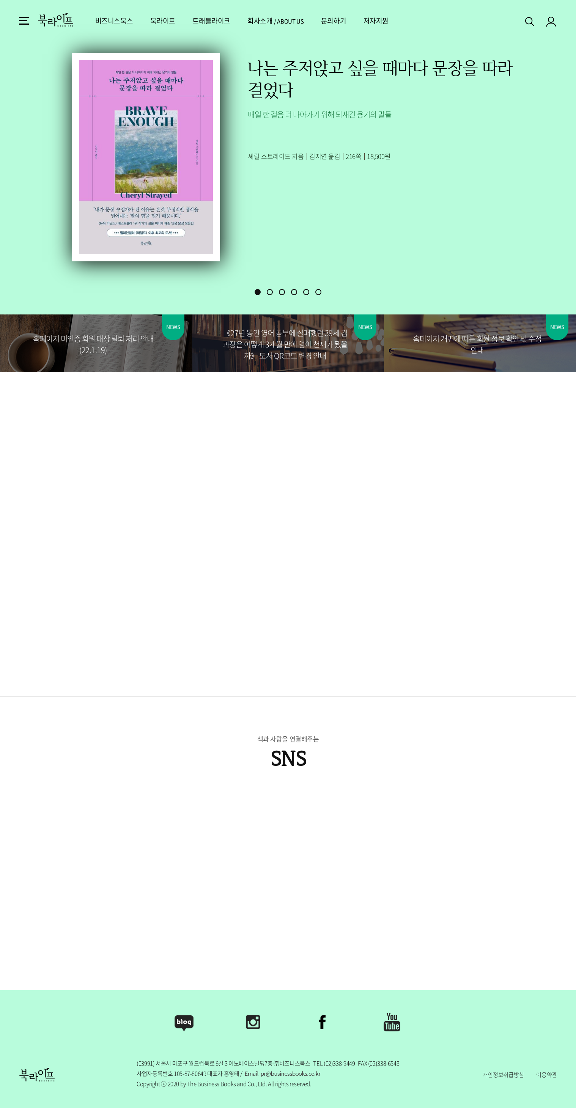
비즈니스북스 (230, 21)
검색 (530, 20)
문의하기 (449, 21)
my (551, 21)
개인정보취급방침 (503, 1074)
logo (56, 20)
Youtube (392, 1022)
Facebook (322, 1022)
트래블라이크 (327, 21)
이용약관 (546, 1074)
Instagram (253, 1022)
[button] (258, 292)
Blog (184, 1022)
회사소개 (376, 21)
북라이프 (278, 21)
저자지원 (492, 21)
